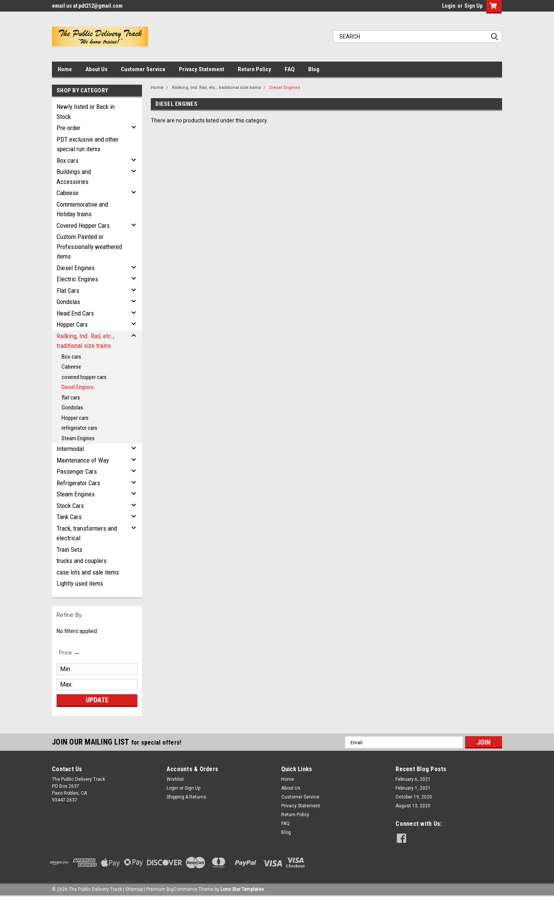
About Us (96, 69)
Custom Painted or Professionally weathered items (89, 246)
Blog (313, 69)
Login (449, 6)
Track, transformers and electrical (87, 533)
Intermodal (70, 449)
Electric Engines (77, 279)
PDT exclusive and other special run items (87, 144)
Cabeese (67, 193)
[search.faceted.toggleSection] (69, 653)
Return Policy (254, 69)
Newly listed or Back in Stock (86, 111)
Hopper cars (75, 417)
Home (65, 69)
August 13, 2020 (413, 805)
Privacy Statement (201, 69)
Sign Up (473, 6)
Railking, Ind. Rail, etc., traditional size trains (85, 341)
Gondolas (68, 302)
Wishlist (175, 779)
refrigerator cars (79, 427)
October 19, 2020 (413, 797)
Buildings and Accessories (74, 176)
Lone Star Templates (242, 889)
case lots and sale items (88, 572)
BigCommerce (182, 889)
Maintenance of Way (83, 460)
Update (97, 700)
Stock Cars (70, 505)
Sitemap (134, 889)
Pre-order (68, 128)
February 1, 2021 (413, 788)
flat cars (71, 397)
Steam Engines (78, 438)
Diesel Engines (76, 268)
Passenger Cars (77, 471)
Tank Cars (69, 517)
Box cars (67, 160)
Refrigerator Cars (78, 483)
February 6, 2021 (413, 779)
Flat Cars (68, 290)
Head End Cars (75, 313)
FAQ (290, 69)
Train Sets (69, 549)
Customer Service (143, 69)
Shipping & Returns (186, 797)
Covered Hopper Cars (83, 225)
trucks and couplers (82, 561)
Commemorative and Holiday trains (82, 209)
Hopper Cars (72, 324)
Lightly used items (80, 583)
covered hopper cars (84, 377)
